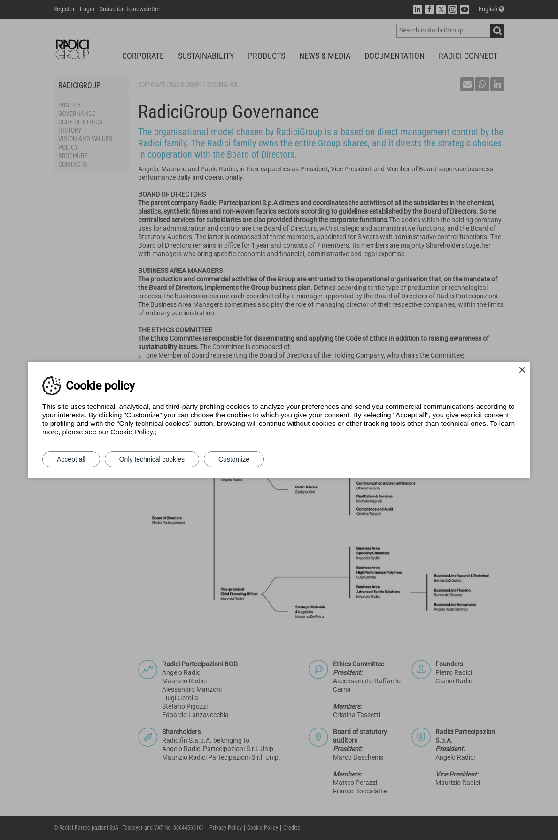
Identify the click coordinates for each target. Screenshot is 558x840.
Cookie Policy (131, 432)
